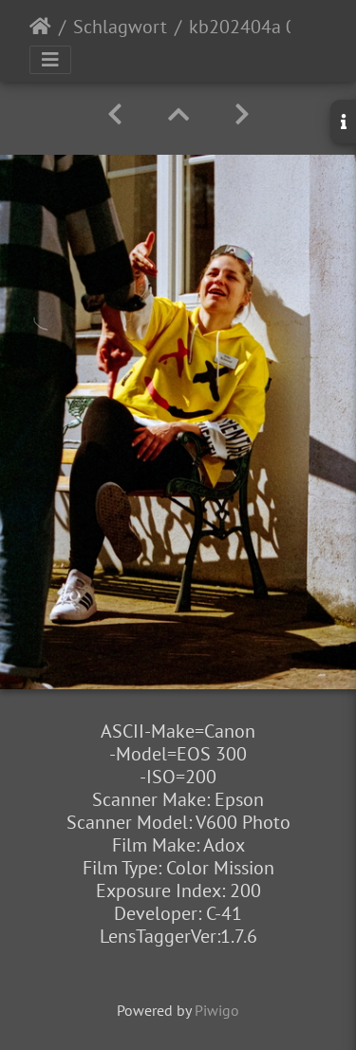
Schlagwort (120, 26)
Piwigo (217, 1010)
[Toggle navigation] (50, 60)
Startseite (40, 26)
